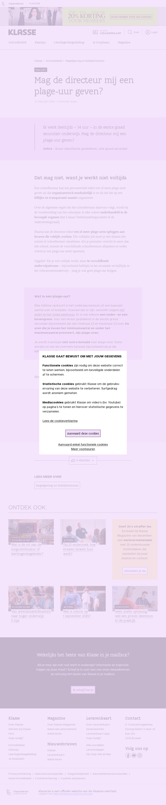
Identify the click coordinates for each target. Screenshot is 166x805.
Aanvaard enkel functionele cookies (83, 444)
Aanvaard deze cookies (83, 433)
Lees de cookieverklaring (59, 421)
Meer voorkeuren (83, 449)
